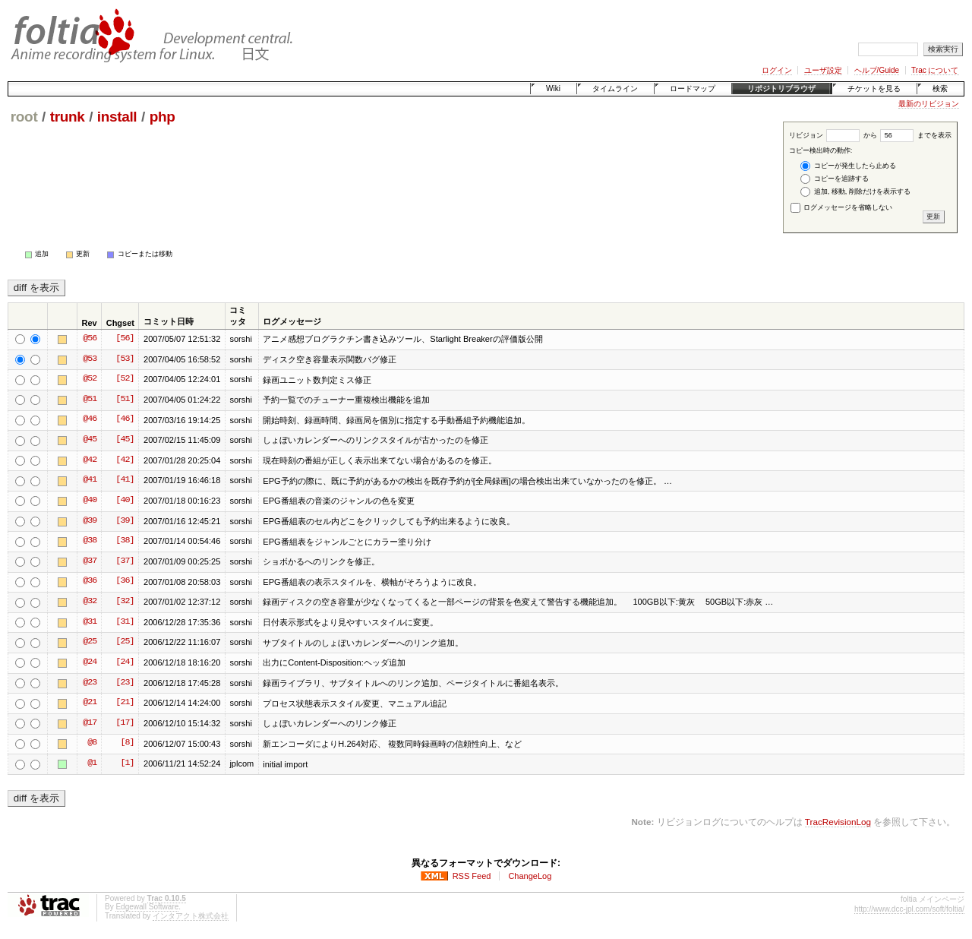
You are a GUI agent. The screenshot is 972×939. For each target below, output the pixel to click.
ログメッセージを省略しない (842, 207)
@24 (89, 662)
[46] (124, 419)
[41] (124, 480)
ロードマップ (692, 88)
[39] (124, 521)
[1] (127, 763)
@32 (89, 602)
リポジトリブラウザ (781, 88)
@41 (89, 480)
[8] (127, 743)
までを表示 (915, 135)
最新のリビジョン (928, 104)
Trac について (934, 70)
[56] (124, 339)
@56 (89, 339)
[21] (124, 703)
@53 (89, 359)
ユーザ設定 (823, 70)
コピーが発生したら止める (848, 166)
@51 (89, 400)
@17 (89, 723)
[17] (124, 723)
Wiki (553, 88)
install (117, 117)
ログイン (777, 70)
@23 (89, 683)
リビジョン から (833, 135)
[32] (124, 602)
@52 (89, 379)
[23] (124, 683)
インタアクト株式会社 (191, 916)
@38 (89, 541)
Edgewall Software (146, 907)
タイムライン (615, 88)
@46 (89, 419)
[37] (124, 561)
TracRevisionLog (838, 822)
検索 (940, 88)
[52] (124, 379)
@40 (89, 501)
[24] (124, 662)
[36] (124, 581)
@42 (89, 460)
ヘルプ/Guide (876, 70)
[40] (124, 501)
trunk (67, 117)
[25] (124, 642)
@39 (89, 521)
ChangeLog (529, 876)
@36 (89, 581)
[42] (124, 460)
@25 (89, 642)
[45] (124, 440)
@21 (89, 703)
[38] (124, 541)
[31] (124, 622)
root (24, 117)
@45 (89, 440)
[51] (124, 400)
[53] (124, 359)
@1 (91, 763)
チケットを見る (874, 88)
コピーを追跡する (834, 179)
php (162, 117)
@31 (89, 622)
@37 (89, 561)
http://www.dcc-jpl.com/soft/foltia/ (909, 909)
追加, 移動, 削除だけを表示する (855, 192)
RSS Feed (472, 876)
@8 (91, 743)
